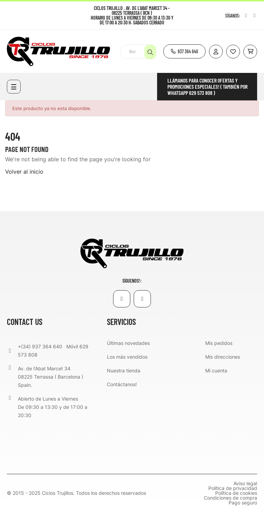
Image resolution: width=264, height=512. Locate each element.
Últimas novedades (128, 343)
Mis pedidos (218, 343)
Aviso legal (245, 483)
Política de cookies (236, 493)
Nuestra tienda (123, 370)
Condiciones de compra (230, 497)
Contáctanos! (122, 384)
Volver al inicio (24, 171)
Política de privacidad (232, 488)
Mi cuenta (216, 370)
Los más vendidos (127, 357)
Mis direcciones (222, 357)
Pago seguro (243, 502)
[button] (184, 51)
